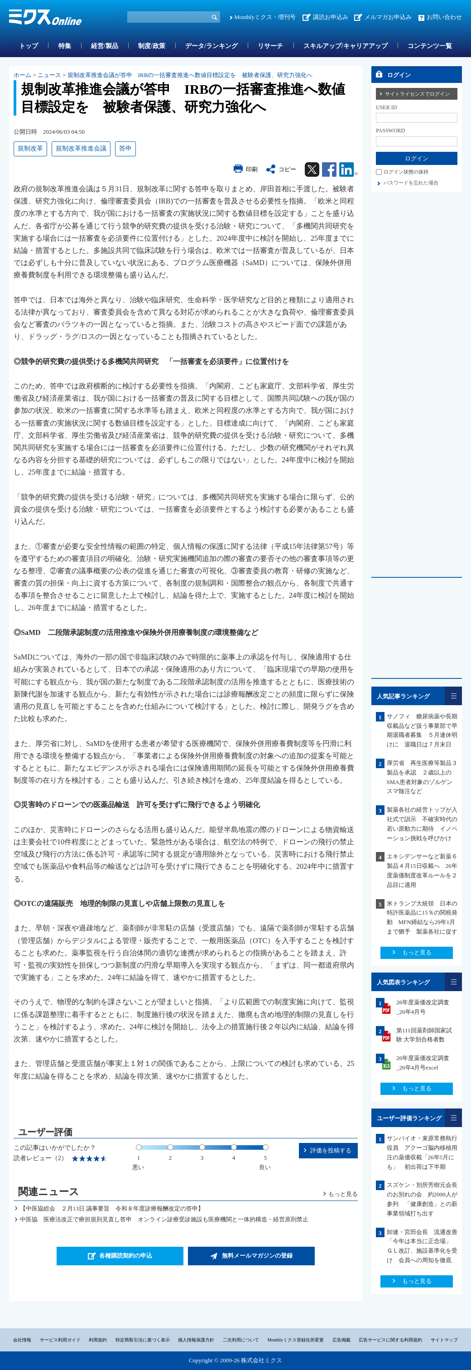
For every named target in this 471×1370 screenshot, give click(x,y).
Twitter (312, 169)
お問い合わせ (444, 17)
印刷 (252, 169)
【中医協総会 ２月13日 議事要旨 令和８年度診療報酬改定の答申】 (112, 1208)
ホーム (22, 75)
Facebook (329, 169)
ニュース (49, 75)
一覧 (453, 696)
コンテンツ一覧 (430, 46)
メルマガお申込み (388, 17)
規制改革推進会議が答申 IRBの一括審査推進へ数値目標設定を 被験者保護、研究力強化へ (190, 75)
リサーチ (270, 46)
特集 (64, 46)
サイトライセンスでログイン (417, 94)
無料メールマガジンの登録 (257, 1255)
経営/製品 (104, 46)
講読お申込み (330, 17)
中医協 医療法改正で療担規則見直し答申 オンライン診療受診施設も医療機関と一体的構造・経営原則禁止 (164, 1219)
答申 (125, 148)
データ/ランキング (211, 46)
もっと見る (343, 1194)
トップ (28, 46)
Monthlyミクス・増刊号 (265, 17)
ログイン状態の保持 (406, 171)
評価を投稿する (330, 1150)
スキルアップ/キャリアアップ (345, 46)
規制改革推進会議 (81, 148)
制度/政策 (151, 46)
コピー (287, 169)
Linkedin (348, 169)
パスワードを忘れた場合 (411, 182)
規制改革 (30, 148)
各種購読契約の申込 (125, 1255)
